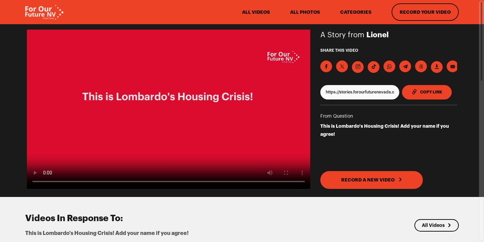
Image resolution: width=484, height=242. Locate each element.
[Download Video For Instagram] (358, 67)
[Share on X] (342, 66)
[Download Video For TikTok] (373, 67)
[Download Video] (437, 67)
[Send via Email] (452, 66)
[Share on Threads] (421, 66)
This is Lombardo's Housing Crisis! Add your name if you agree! (384, 130)
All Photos (305, 12)
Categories (355, 12)
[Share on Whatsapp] (389, 66)
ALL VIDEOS (256, 12)
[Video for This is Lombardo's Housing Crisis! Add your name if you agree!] (168, 109)
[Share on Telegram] (405, 66)
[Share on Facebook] (326, 66)
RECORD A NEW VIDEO (371, 179)
